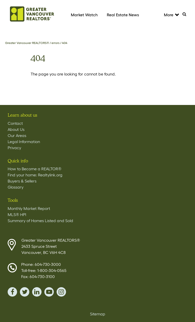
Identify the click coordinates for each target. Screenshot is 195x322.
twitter (24, 292)
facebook (12, 292)
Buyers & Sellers (22, 181)
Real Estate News (123, 14)
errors (55, 42)
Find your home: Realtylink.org (35, 175)
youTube (49, 292)
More (171, 14)
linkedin (37, 292)
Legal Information (24, 141)
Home (32, 14)
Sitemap (97, 314)
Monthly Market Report (29, 208)
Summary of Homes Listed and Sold (40, 220)
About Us (16, 129)
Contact (15, 123)
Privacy (14, 147)
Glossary (15, 187)
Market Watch (84, 14)
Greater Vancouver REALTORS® (27, 42)
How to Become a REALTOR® (34, 168)
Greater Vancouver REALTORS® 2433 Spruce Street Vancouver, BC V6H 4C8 (50, 246)
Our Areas (17, 135)
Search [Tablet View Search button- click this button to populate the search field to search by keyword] (186, 15)
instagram (61, 292)
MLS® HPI (17, 214)
